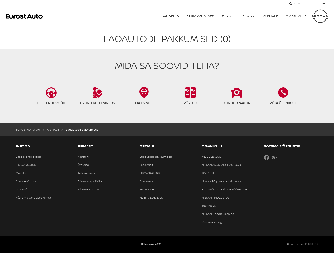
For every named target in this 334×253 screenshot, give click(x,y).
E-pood (228, 16)
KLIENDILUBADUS (151, 197)
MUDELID (171, 16)
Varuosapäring (212, 222)
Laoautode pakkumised (156, 157)
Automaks (147, 181)
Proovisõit (22, 189)
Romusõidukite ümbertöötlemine (224, 189)
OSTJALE (270, 16)
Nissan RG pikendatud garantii (222, 181)
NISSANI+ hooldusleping (218, 214)
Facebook (266, 157)
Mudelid (21, 173)
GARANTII (208, 173)
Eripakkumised (200, 16)
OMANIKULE (296, 16)
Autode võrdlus (26, 181)
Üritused (83, 165)
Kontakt (83, 157)
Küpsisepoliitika (88, 189)
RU (324, 3)
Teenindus (209, 206)
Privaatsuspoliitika (90, 181)
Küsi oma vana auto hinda (33, 197)
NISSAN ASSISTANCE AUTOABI (221, 165)
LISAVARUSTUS (26, 165)
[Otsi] (291, 3)
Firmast (249, 16)
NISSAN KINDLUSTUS (215, 197)
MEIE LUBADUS (212, 157)
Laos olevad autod (28, 157)
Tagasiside (147, 189)
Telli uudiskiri (86, 173)
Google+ (274, 157)
